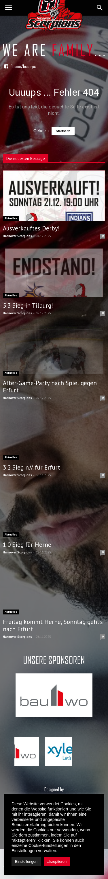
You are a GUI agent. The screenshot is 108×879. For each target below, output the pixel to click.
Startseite (63, 131)
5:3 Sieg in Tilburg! (28, 305)
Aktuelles (11, 218)
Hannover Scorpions (17, 236)
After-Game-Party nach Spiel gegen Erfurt (50, 386)
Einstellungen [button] (26, 861)
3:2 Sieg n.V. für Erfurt (31, 467)
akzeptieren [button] (57, 861)
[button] (100, 8)
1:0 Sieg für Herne (27, 545)
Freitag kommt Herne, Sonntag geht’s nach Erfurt (53, 625)
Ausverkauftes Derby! (31, 228)
